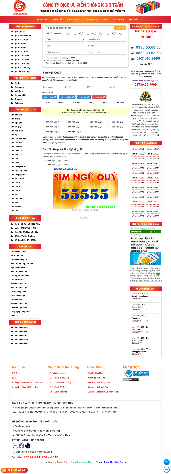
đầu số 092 (50, 97)
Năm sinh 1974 (138, 159)
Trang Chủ (42, 19)
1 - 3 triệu (84, 97)
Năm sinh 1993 (153, 202)
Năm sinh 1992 (138, 202)
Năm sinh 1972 (138, 154)
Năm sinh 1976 (138, 163)
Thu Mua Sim (92, 19)
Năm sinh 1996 (138, 211)
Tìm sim (120, 28)
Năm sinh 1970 (138, 149)
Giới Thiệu (133, 19)
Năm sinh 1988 (138, 192)
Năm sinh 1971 (153, 149)
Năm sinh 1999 (153, 216)
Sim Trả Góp (119, 19)
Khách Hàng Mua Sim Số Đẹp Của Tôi (103, 392)
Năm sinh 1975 (153, 159)
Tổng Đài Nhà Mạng (96, 373)
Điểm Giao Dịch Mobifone (98, 387)
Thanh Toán (57, 19)
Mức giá (91, 87)
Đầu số (69, 87)
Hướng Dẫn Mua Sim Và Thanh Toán (27, 382)
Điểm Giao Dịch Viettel (97, 378)
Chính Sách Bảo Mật (58, 392)
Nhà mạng (48, 87)
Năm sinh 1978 (138, 168)
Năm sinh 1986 (138, 187)
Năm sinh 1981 (153, 173)
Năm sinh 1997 (153, 211)
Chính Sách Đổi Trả (58, 387)
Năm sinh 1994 (138, 207)
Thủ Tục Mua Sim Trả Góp (60, 382)
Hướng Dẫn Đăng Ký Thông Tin (25, 387)
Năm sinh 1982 (138, 178)
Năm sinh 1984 (138, 183)
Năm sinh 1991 (153, 197)
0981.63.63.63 (16, 470)
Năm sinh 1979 (153, 168)
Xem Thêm (83, 218)
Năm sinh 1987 (153, 187)
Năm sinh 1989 (153, 192)
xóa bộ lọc (99, 97)
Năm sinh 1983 (153, 178)
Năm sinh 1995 (153, 207)
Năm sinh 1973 (153, 154)
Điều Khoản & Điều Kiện (59, 378)
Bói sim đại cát (74, 19)
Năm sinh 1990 (138, 197)
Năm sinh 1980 (138, 173)
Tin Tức (105, 19)
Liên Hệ (15, 378)
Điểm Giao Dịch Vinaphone (99, 382)
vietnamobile (67, 97)
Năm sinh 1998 (138, 216)
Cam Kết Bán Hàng (57, 373)
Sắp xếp (113, 87)
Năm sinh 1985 (153, 183)
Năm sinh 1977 (153, 163)
